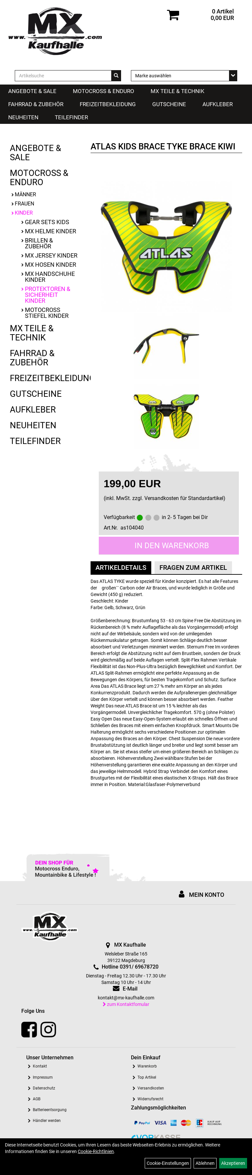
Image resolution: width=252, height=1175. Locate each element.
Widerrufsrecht (150, 1099)
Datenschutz (44, 1088)
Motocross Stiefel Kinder (47, 312)
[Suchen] (116, 75)
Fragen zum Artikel (193, 567)
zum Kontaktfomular (126, 1004)
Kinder (24, 213)
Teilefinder (71, 117)
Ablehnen (205, 1163)
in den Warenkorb (172, 545)
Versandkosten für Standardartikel (183, 498)
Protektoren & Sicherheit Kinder (47, 294)
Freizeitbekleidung (108, 104)
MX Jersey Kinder (51, 255)
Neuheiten (23, 117)
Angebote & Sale (32, 91)
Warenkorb (147, 1066)
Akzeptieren (233, 1163)
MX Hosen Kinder (50, 264)
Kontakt (40, 1066)
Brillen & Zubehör (39, 243)
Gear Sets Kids (47, 222)
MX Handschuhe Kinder (50, 276)
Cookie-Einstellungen (168, 1163)
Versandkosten (150, 1088)
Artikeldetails (120, 567)
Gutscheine (169, 104)
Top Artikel (146, 1077)
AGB (36, 1099)
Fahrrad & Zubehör (35, 104)
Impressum (43, 1077)
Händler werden (47, 1120)
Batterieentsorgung (50, 1110)
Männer (25, 194)
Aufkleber (217, 104)
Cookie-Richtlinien (96, 1151)
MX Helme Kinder (50, 231)
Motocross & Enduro (103, 91)
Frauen (24, 204)
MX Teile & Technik (177, 91)
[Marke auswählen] (184, 75)
